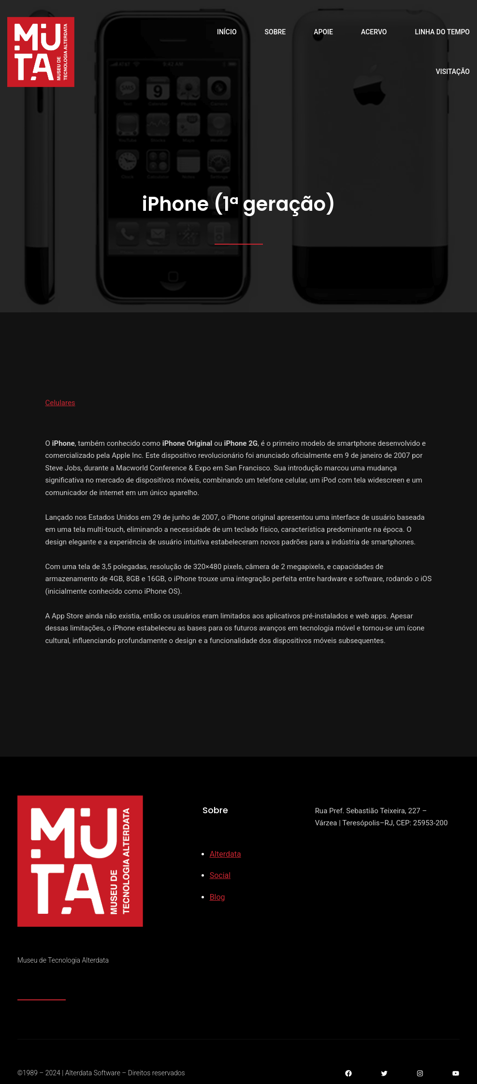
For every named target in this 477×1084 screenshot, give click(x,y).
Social (220, 875)
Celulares (60, 402)
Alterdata (225, 854)
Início (227, 32)
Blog (217, 897)
